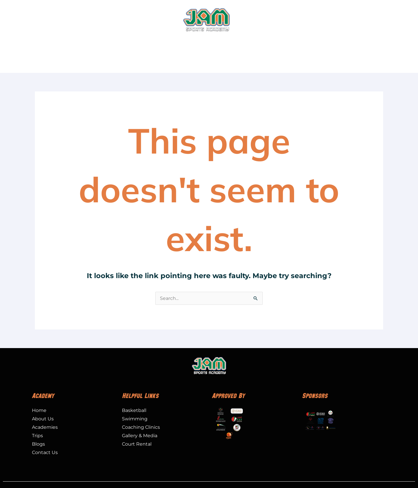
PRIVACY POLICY (229, 476)
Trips (228, 42)
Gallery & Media (349, 42)
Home (22, 42)
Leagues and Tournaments (140, 42)
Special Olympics (263, 42)
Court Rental (306, 42)
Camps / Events (195, 42)
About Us (48, 42)
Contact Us (388, 42)
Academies (85, 42)
